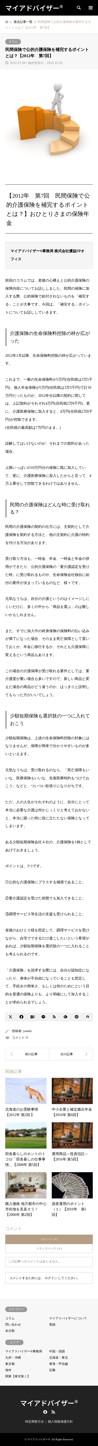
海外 (8, 1370)
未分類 (10, 1331)
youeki (27, 1031)
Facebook (45, 1412)
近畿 (52, 1370)
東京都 (10, 1364)
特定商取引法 (34, 1421)
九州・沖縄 (13, 1357)
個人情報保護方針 (60, 1421)
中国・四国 (57, 1351)
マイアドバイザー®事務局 (23, 1351)
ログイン (51, 1278)
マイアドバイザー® (49, 1403)
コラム (13, 41)
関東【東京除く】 (17, 1376)
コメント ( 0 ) (49, 1239)
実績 (52, 1324)
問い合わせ (13, 1324)
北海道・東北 (58, 1357)
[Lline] (43, 1017)
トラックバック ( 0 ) (49, 1248)
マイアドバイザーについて (68, 1318)
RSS (53, 1412)
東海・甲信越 (58, 1364)
